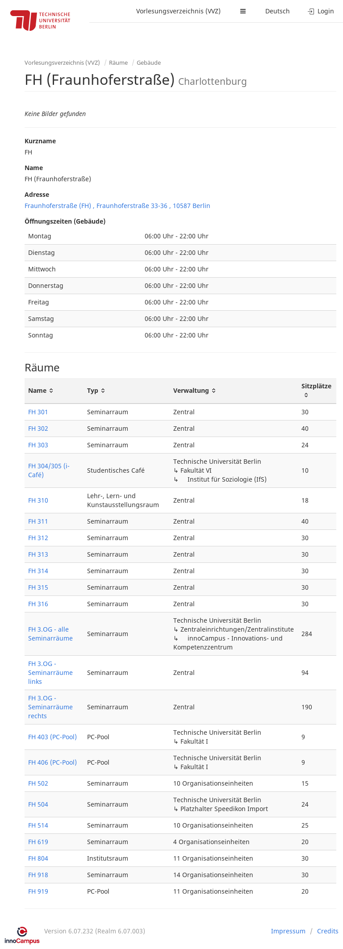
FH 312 (38, 537)
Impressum (288, 931)
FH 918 (38, 874)
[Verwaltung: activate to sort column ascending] (234, 391)
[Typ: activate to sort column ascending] (127, 391)
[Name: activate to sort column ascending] (54, 391)
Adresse (37, 194)
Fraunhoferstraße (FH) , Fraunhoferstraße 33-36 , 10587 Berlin (117, 205)
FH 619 (38, 841)
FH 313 (38, 554)
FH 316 (38, 603)
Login (321, 11)
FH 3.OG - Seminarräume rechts (50, 707)
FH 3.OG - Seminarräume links (50, 672)
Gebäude (149, 62)
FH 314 (38, 570)
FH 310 (38, 500)
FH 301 (38, 412)
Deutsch (277, 11)
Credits (328, 931)
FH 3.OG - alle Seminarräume (50, 633)
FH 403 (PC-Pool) (52, 737)
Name (34, 167)
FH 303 (38, 445)
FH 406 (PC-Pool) (52, 762)
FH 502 (38, 783)
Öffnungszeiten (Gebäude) (65, 221)
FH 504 (38, 804)
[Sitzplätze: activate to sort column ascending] (317, 391)
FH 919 (38, 891)
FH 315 (38, 587)
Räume (118, 62)
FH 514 (38, 825)
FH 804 (38, 858)
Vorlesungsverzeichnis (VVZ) (178, 11)
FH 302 (38, 428)
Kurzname (40, 141)
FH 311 (38, 521)
